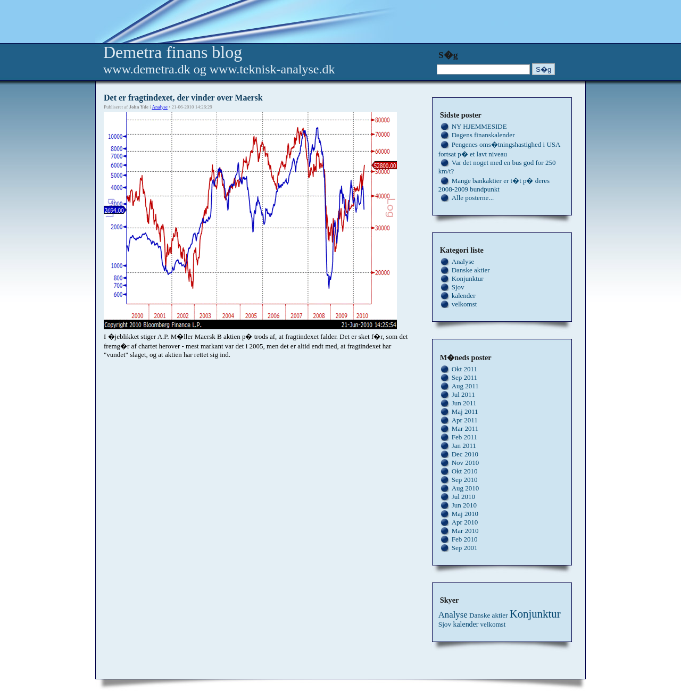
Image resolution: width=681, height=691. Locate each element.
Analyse (160, 107)
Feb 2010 (465, 539)
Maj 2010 (465, 514)
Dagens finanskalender (483, 135)
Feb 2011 (464, 437)
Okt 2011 (464, 369)
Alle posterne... (473, 198)
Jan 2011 (464, 445)
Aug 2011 (465, 386)
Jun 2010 (464, 505)
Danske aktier (471, 270)
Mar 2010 (465, 531)
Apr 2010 (465, 522)
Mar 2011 (465, 428)
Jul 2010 (463, 497)
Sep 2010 (465, 480)
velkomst (464, 304)
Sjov (458, 287)
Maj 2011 (465, 411)
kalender (464, 295)
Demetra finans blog (172, 52)
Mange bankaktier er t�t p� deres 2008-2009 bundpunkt (494, 185)
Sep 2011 (464, 377)
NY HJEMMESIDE (479, 126)
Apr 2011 (465, 420)
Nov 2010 (465, 463)
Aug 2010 (465, 488)
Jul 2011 (463, 394)
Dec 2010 (465, 454)
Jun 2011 (464, 403)
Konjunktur (468, 278)
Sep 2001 (465, 548)
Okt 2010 (465, 471)
